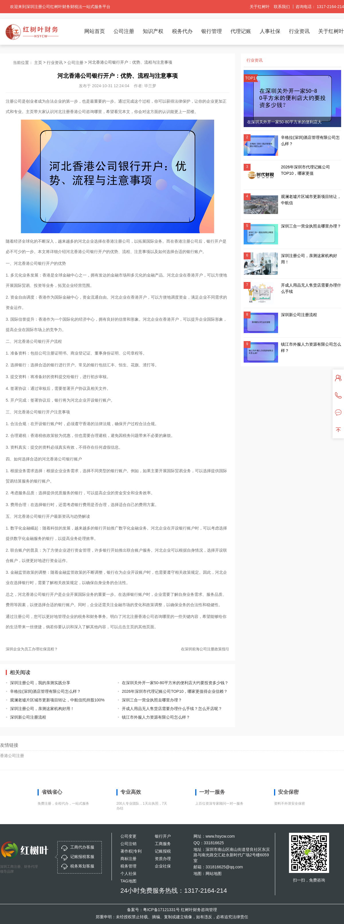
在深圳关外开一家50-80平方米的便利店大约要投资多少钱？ (171, 682)
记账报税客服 (82, 856)
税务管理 (128, 866)
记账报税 (163, 851)
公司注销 (128, 843)
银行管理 (211, 31)
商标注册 (128, 858)
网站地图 (214, 873)
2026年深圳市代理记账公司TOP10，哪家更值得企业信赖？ (171, 691)
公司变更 (128, 836)
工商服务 (163, 843)
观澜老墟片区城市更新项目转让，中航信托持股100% (57, 700)
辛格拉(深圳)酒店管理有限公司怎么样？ (45, 691)
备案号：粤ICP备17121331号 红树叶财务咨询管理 (172, 909)
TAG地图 (128, 881)
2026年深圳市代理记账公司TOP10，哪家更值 (305, 170)
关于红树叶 (260, 6)
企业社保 (163, 866)
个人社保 (128, 873)
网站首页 (94, 31)
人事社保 (270, 31)
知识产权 (153, 31)
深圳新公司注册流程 (28, 717)
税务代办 (182, 31)
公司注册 (124, 31)
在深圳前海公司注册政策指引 (205, 649)
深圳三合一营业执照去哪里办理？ (152, 700)
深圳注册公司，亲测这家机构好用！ (42, 708)
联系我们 (282, 6)
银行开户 (163, 836)
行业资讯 (299, 31)
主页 (38, 62)
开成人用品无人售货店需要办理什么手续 (311, 288)
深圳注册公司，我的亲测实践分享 (40, 682)
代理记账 (240, 31)
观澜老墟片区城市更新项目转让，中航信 (311, 199)
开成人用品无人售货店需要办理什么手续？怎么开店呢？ (171, 708)
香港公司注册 (12, 755)
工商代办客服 (82, 847)
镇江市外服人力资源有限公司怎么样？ (156, 717)
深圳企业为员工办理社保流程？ (32, 649)
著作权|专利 (131, 851)
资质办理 (163, 858)
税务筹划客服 (82, 866)
